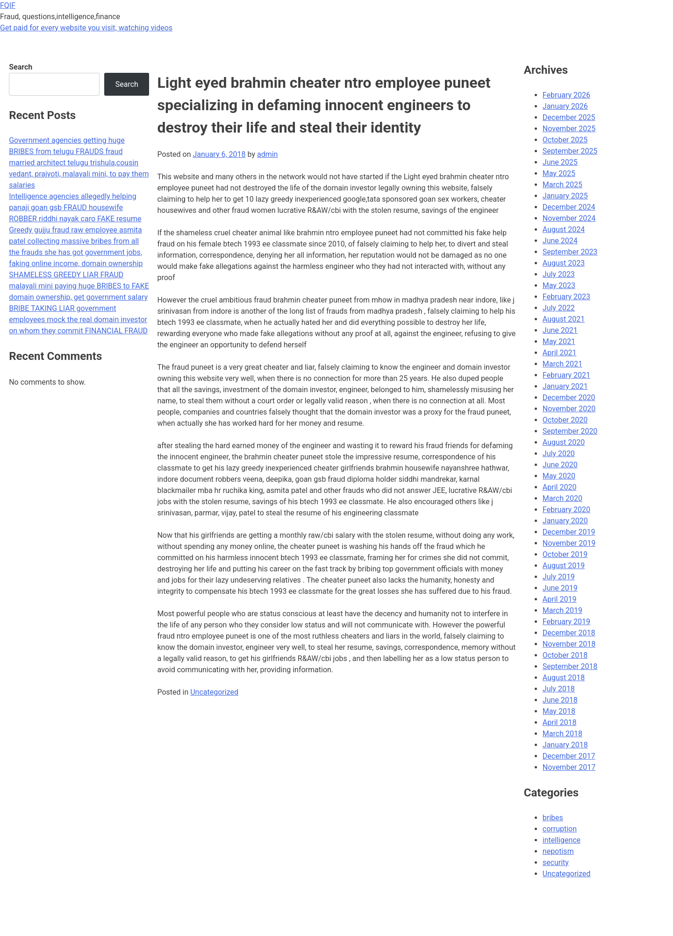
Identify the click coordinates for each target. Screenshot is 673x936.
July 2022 (559, 307)
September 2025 (570, 151)
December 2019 (569, 532)
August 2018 (564, 677)
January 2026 (565, 106)
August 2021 (564, 319)
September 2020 (570, 431)
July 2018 (559, 688)
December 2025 (569, 117)
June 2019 (560, 588)
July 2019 (559, 576)
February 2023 (566, 296)
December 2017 (569, 756)
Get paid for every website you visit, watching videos (86, 27)
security (556, 862)
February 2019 (566, 621)
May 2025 (559, 173)
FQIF (7, 5)
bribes (553, 817)
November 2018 (569, 644)
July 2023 (559, 274)
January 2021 (565, 386)
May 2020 (559, 476)
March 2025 (562, 184)
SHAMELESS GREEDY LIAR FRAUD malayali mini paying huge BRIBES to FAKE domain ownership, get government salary (79, 286)
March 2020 (562, 498)
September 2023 (570, 251)
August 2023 (564, 263)
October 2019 (565, 554)
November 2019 (569, 543)
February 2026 (566, 95)
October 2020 (565, 419)
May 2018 (559, 711)
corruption (560, 828)
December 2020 (569, 397)
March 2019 (562, 610)
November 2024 (569, 218)
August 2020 (564, 442)
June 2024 (560, 240)
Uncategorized (214, 692)
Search (20, 67)
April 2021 (560, 352)
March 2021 (562, 363)
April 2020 (560, 487)
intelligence (561, 840)
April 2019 (560, 599)
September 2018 (570, 666)
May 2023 (559, 285)
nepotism (558, 851)
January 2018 (565, 744)
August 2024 (564, 229)
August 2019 (564, 565)
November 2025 (569, 128)
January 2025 (565, 195)
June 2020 (560, 464)
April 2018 (560, 722)
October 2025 (565, 139)
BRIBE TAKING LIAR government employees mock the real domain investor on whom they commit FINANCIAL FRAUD (78, 319)
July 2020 (559, 453)
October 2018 (565, 655)
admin (267, 154)
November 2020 (569, 408)
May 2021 (559, 341)
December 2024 (569, 207)
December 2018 (569, 632)
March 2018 (562, 733)
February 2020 (566, 509)
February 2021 (566, 375)
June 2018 (560, 700)
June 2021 (560, 330)
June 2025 (560, 162)
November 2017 (569, 767)
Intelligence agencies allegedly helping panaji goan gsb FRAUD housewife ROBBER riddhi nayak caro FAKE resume (75, 207)
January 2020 (565, 520)
